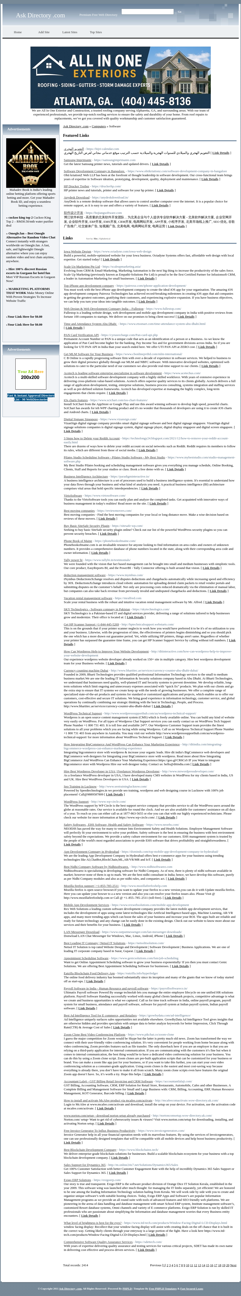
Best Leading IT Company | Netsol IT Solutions (95, 943)
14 (203, 1265)
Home (18, 32)
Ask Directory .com (40, 15)
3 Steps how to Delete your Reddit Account (92, 438)
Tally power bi (73, 560)
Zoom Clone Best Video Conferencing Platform (94, 1034)
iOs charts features (76, 400)
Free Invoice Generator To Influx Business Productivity (99, 1130)
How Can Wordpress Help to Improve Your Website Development (106, 651)
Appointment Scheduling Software (86, 958)
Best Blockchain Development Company (90, 1150)
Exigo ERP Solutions (77, 1180)
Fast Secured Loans (191, 1288)
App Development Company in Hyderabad (91, 851)
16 (211, 1265)
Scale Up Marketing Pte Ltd (82, 266)
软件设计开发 (73, 213)
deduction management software (85, 575)
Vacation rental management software (88, 598)
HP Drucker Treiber (76, 186)
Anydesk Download (77, 197)
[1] (164, 1265)
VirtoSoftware (73, 495)
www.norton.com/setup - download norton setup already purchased (107, 1115)
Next (233, 1265)
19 (223, 1265)
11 (191, 1265)
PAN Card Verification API (81, 335)
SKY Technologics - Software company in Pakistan (97, 609)
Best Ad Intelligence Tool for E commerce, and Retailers (100, 1015)
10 (187, 1265)
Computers (99, 126)
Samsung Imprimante (78, 160)
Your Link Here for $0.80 (25, 316)
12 (195, 1265)
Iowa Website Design (77, 251)
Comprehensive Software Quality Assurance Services (98, 1242)
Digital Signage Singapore (81, 419)
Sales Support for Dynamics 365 (85, 1165)
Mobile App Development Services (86, 905)
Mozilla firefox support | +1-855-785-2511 (91, 886)
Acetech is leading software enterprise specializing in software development (113, 373)
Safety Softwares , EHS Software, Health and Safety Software (104, 824)
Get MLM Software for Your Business (88, 354)
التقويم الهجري (74, 149)
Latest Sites (69, 32)
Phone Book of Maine (78, 541)
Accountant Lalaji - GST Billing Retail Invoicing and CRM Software (108, 1081)
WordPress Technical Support (83, 713)
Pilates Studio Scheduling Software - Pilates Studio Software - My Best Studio (114, 457)
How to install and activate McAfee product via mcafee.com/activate (108, 1100)
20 (227, 1265)
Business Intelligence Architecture (86, 476)
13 (199, 1265)
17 (215, 1265)
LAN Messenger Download (82, 932)
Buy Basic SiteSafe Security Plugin (86, 526)
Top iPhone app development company (89, 285)
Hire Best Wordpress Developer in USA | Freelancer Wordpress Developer (112, 771)
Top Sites (96, 32)
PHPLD (127, 1288)
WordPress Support (76, 801)
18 (219, 1265)
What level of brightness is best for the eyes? (93, 1223)
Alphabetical (104, 238)
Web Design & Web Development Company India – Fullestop (104, 308)
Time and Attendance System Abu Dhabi (90, 324)
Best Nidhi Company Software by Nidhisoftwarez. (96, 867)
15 (207, 1265)
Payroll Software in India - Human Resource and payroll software (106, 988)
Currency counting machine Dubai (86, 670)
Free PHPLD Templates (163, 1288)
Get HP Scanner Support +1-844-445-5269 (91, 624)
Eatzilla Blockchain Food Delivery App (89, 973)
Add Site (44, 32)
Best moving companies (79, 510)
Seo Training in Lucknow (80, 786)
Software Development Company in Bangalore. (94, 171)
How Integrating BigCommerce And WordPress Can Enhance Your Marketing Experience (122, 744)
